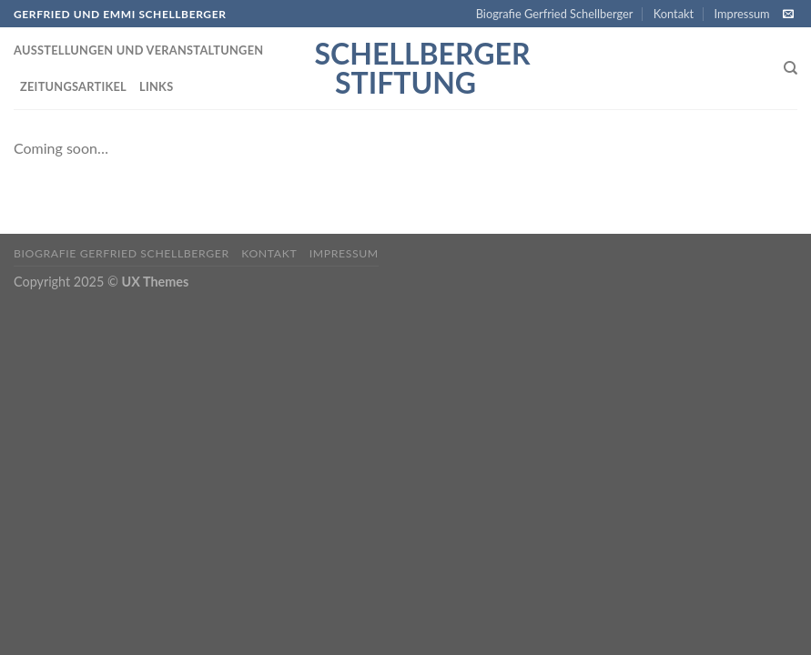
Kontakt (674, 13)
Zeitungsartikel (73, 86)
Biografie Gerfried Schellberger (555, 13)
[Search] (790, 68)
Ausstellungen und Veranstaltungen (138, 50)
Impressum (742, 13)
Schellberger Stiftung (406, 68)
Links (156, 86)
